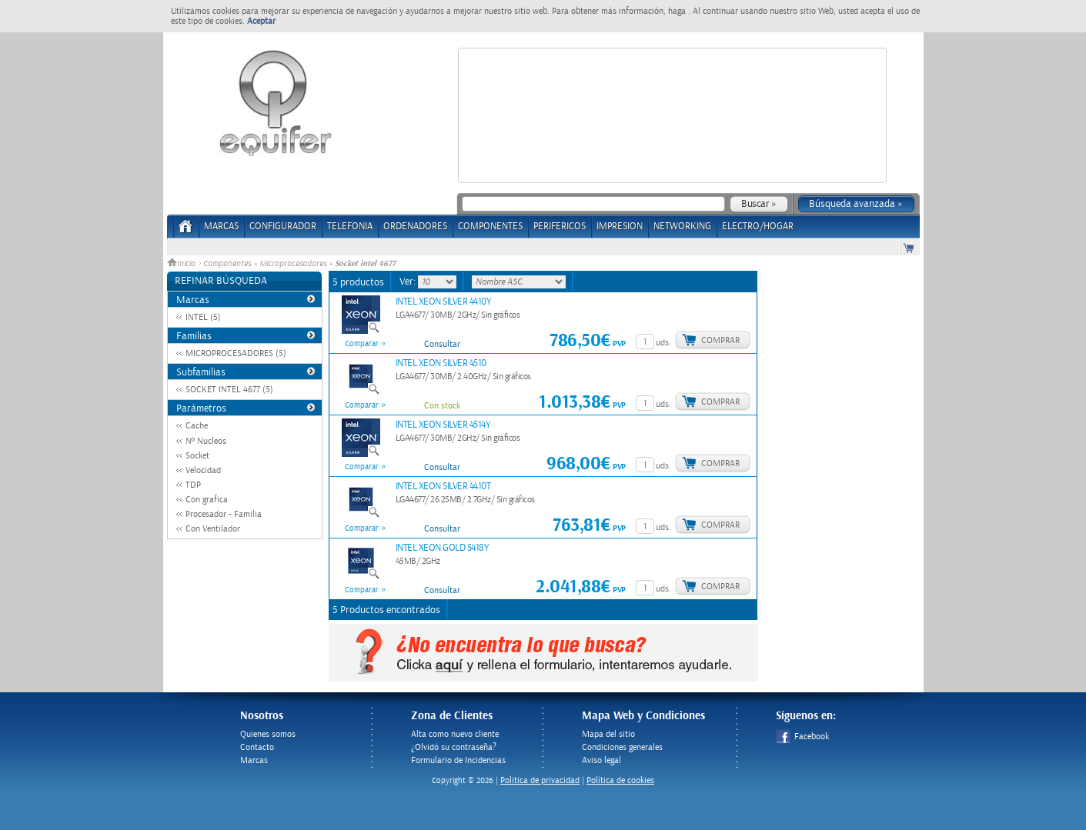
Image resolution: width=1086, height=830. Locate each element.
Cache (196, 426)
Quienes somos (268, 734)
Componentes (227, 263)
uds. (663, 343)
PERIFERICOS (559, 226)
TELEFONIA (350, 226)
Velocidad (203, 470)
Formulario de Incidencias (458, 760)
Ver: (408, 281)
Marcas (221, 226)
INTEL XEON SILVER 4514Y (443, 425)
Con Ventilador (212, 529)
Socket (197, 456)
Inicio (182, 263)
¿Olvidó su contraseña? (453, 747)
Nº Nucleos (205, 441)
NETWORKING (682, 226)
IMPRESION (619, 226)
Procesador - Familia (223, 514)
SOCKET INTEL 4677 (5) (229, 390)
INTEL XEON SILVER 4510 (441, 363)
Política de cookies (620, 780)
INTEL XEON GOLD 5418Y (443, 548)
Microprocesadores (292, 263)
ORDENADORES (415, 226)
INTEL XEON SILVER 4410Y (444, 302)
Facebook (802, 737)
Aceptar (261, 21)
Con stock (442, 406)
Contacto (257, 747)
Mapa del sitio (608, 734)
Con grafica (206, 500)
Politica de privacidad (540, 780)
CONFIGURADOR (282, 226)
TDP (193, 485)
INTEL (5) (203, 317)
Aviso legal (601, 760)
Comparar (362, 343)
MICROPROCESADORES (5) (235, 353)
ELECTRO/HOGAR (758, 226)
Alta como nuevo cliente (455, 734)
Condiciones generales (622, 747)
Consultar (442, 344)
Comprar (720, 340)
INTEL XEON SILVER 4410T (443, 486)
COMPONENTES (490, 226)
